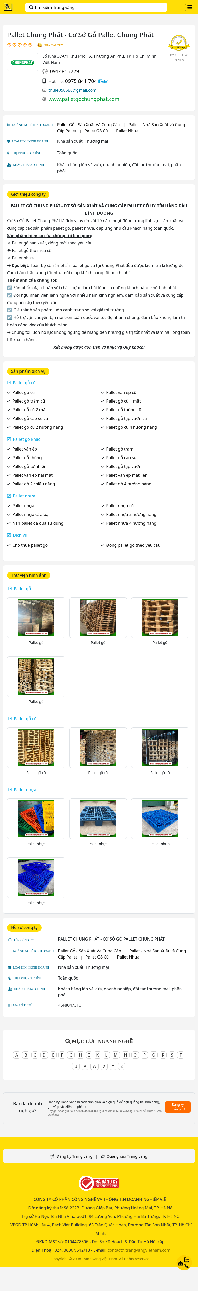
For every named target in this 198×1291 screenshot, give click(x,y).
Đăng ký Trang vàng (74, 1156)
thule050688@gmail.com (72, 90)
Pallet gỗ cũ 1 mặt (123, 401)
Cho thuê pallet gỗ (30, 545)
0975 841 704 (81, 80)
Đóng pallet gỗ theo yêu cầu (133, 545)
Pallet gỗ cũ (24, 382)
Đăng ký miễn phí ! (178, 1106)
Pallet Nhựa (127, 131)
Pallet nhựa (24, 496)
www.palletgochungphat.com (83, 98)
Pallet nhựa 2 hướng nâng (131, 514)
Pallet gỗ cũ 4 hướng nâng (131, 427)
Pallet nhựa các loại (31, 514)
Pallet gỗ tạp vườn (123, 466)
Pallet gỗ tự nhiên (29, 466)
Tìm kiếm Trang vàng (52, 7)
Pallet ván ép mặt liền (126, 475)
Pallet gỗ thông (27, 458)
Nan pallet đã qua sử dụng (37, 523)
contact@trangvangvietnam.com (138, 1250)
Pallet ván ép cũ (121, 392)
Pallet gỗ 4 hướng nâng (128, 484)
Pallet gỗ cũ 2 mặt (29, 410)
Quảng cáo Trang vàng (126, 1156)
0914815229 (64, 71)
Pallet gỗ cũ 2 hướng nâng (37, 427)
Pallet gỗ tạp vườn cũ (126, 418)
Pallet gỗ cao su (121, 458)
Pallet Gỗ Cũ (96, 131)
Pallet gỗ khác (26, 439)
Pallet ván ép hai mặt (32, 475)
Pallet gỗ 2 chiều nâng (33, 484)
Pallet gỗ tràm (119, 449)
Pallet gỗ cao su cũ (30, 418)
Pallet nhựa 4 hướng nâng (131, 523)
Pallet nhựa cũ (120, 505)
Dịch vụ (20, 535)
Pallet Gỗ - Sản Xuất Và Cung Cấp (88, 125)
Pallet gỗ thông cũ (123, 410)
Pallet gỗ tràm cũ (28, 401)
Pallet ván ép (24, 449)
